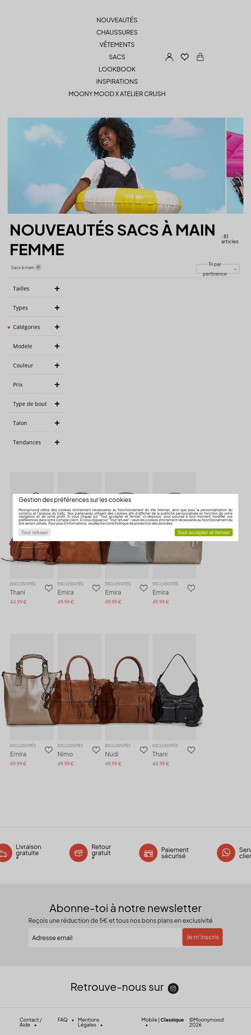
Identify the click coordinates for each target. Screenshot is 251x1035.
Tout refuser (34, 532)
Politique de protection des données (143, 523)
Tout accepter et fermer (203, 532)
